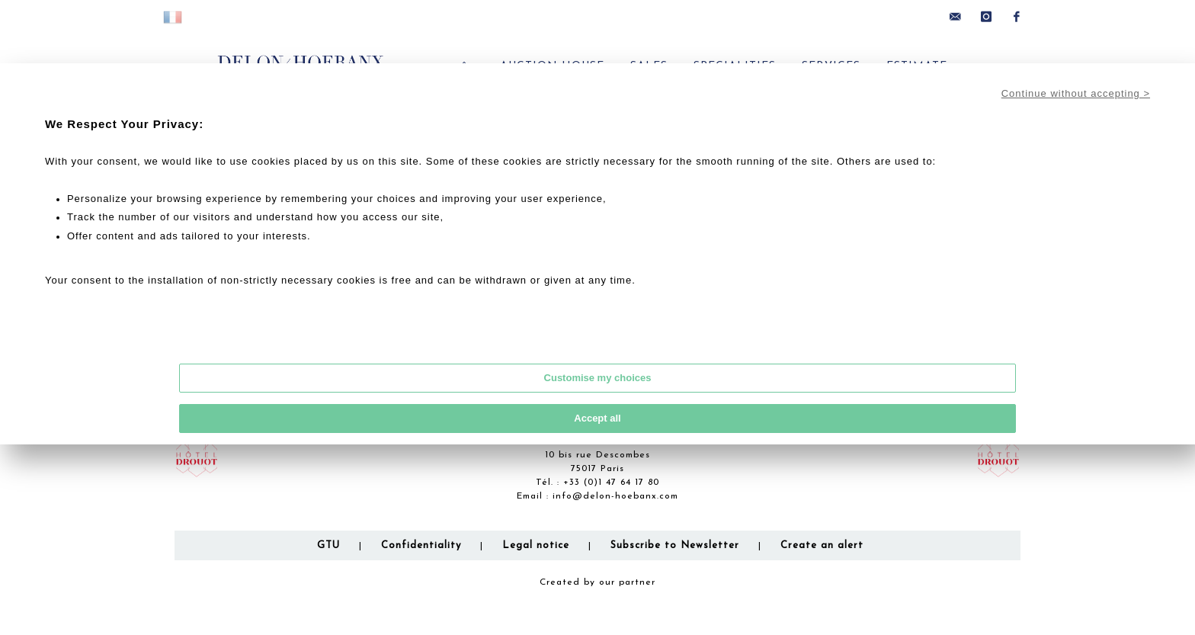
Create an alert (821, 545)
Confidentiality (421, 545)
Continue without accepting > (1075, 93)
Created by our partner (597, 582)
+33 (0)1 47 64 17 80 (611, 482)
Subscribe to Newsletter (674, 545)
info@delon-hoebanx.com (615, 496)
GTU (328, 545)
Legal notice (535, 545)
